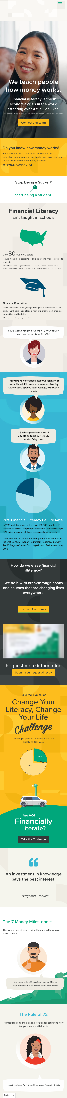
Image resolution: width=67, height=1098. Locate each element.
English (7, 1095)
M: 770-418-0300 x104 (17, 165)
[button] (60, 4)
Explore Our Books (33, 609)
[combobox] (9, 1095)
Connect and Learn (33, 122)
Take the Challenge (33, 839)
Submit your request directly (33, 672)
